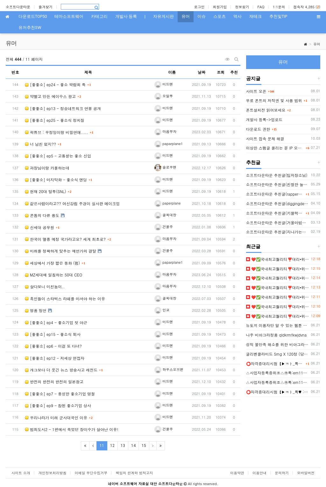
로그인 (199, 6)
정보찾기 (242, 6)
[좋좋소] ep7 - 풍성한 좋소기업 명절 (60, 393)
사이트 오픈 (256, 91)
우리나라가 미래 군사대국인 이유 (56, 417)
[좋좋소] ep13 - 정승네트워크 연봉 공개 (63, 108)
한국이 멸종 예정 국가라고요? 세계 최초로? (65, 239)
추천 (234, 72)
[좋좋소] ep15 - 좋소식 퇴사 (53, 334)
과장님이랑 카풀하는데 (47, 167)
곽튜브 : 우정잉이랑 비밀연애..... (56, 132)
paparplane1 (168, 143)
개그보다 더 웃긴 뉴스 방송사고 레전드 (61, 369)
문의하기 (282, 472)
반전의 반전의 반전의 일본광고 (54, 381)
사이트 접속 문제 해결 (265, 138)
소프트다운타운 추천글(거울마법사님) (277, 222)
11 (103, 445)
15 (144, 445)
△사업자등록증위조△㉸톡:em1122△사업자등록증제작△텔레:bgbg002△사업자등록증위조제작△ (277, 372)
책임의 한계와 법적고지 (134, 472)
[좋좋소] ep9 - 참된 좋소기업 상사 (58, 405)
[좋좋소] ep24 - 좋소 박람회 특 (55, 84)
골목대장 (165, 214)
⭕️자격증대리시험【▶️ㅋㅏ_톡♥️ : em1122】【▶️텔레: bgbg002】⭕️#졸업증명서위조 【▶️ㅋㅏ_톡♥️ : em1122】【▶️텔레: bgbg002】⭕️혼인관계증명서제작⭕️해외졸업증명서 (275, 363)
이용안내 (259, 472)
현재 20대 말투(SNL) (45, 191)
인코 (162, 310)
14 (133, 445)
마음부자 (165, 131)
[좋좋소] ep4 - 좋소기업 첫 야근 (56, 322)
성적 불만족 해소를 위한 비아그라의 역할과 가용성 (277, 344)
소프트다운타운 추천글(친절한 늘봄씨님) (277, 184)
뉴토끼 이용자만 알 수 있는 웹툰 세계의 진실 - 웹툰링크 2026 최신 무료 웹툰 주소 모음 (277, 325)
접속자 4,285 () (306, 6)
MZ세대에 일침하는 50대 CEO (53, 274)
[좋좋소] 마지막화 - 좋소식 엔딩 (56, 179)
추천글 (253, 162)
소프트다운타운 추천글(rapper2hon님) (275, 194)
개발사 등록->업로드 (264, 119)
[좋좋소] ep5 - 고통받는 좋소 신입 (58, 155)
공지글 (253, 78)
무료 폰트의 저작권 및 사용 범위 (274, 100)
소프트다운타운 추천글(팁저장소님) (277, 175)
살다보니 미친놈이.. (45, 286)
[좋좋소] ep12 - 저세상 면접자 (54, 358)
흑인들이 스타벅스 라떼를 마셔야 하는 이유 (65, 298)
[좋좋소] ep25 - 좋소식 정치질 (54, 120)
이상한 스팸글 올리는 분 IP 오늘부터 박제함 (275, 147)
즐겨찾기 (46, 6)
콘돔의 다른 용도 (42, 215)
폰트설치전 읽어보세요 (266, 110)
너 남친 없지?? (40, 144)
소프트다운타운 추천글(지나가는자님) (277, 231)
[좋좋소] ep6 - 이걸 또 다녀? (53, 346)
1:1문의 (279, 6)
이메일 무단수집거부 (91, 472)
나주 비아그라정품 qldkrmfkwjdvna (276, 334)
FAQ (260, 6)
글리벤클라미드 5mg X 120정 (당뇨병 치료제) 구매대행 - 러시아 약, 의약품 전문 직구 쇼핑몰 (277, 354)
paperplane (167, 203)
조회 (220, 72)
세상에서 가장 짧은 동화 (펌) (52, 263)
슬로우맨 (165, 167)
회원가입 (220, 6)
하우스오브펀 (169, 369)
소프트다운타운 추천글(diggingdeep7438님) (277, 203)
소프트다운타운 (18, 6)
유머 (316, 44)
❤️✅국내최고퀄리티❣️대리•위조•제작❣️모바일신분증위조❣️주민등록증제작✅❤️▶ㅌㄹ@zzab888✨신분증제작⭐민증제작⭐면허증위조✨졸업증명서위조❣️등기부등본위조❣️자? (277, 259)
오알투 (163, 96)
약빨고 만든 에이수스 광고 (50, 96)
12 (112, 445)
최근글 (253, 246)
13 (123, 445)
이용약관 (237, 472)
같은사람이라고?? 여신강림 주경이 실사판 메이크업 (72, 203)
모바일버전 (306, 472)
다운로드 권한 (258, 129)
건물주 (163, 226)
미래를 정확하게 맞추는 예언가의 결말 (60, 251)
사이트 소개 (20, 472)
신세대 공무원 (39, 227)
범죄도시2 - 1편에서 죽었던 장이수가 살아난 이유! (71, 429)
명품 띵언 (35, 310)
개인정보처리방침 (53, 472)
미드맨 (163, 84)
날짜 (201, 72)
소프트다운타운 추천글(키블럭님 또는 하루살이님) (275, 213)
